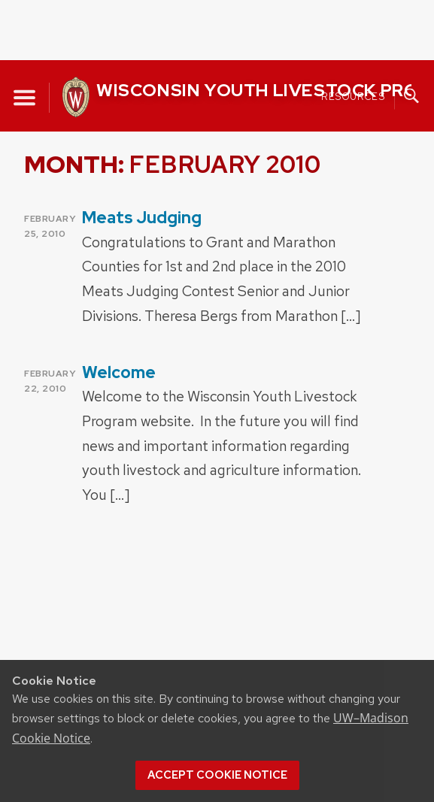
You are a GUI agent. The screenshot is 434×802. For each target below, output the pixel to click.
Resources (353, 95)
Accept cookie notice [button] (217, 774)
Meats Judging (142, 217)
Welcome (119, 372)
